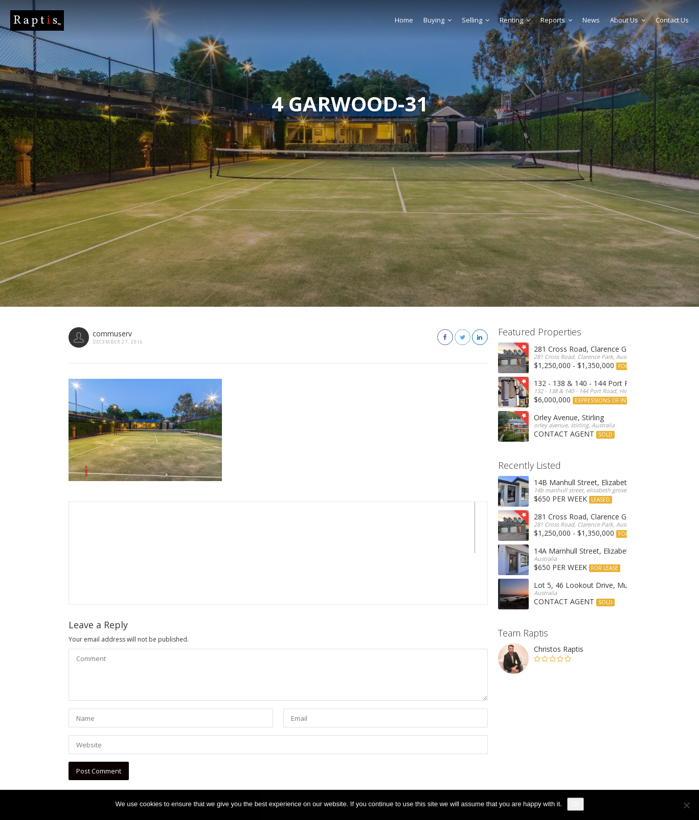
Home (404, 20)
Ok (575, 804)
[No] (686, 805)
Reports (556, 20)
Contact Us (672, 20)
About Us (627, 20)
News (591, 20)
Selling (475, 20)
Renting (515, 20)
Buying (437, 20)
